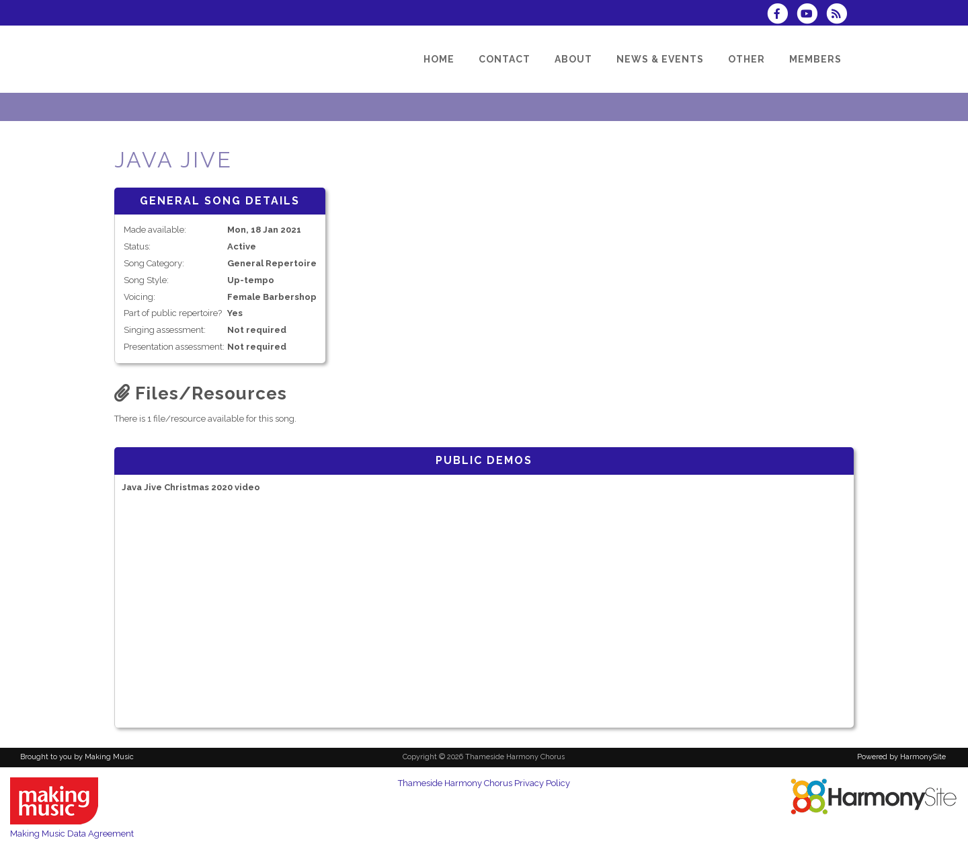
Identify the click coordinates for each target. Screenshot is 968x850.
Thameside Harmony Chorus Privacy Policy (484, 783)
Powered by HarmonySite (901, 756)
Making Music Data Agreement (72, 833)
